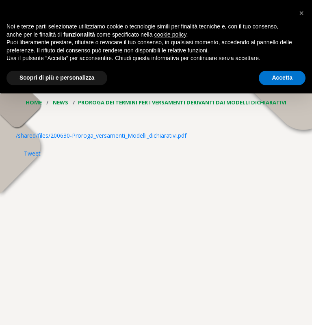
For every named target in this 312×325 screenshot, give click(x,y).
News (61, 102)
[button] (301, 13)
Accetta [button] (282, 77)
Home (34, 102)
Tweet (32, 153)
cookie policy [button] (170, 34)
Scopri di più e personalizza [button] (57, 77)
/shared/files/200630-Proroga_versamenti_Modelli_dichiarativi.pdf (101, 135)
